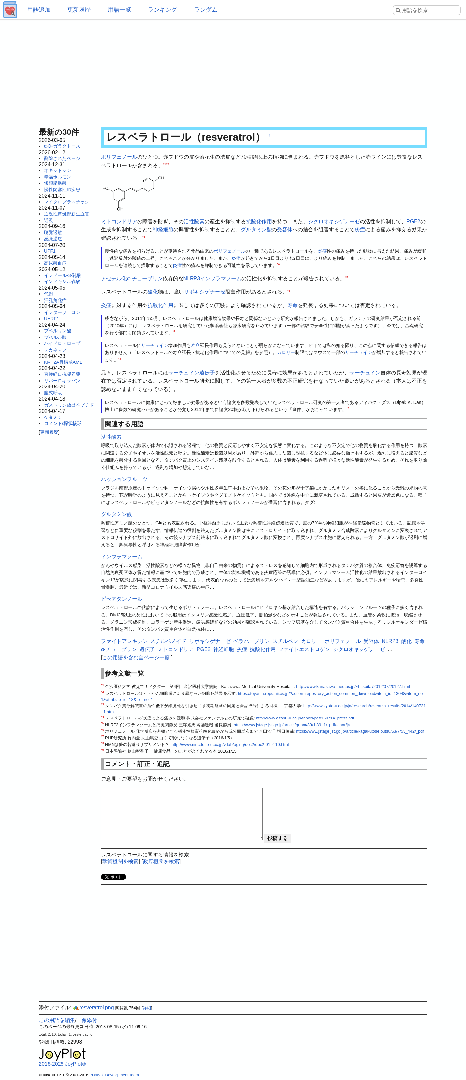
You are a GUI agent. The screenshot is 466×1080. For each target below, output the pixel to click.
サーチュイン (154, 345)
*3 (143, 236)
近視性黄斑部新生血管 (66, 213)
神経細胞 (163, 229)
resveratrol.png (93, 1007)
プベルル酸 (55, 337)
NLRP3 (191, 278)
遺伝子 (207, 372)
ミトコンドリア (119, 221)
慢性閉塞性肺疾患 (62, 189)
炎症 (360, 229)
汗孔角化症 (55, 300)
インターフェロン (62, 312)
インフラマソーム (220, 278)
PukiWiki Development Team (114, 1075)
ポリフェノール (119, 157)
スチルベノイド (168, 641)
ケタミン (53, 417)
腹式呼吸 (53, 392)
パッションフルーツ (124, 479)
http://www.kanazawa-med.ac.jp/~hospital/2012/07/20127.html (353, 686)
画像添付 (86, 1020)
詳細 (147, 1007)
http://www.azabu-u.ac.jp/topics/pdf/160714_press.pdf (305, 718)
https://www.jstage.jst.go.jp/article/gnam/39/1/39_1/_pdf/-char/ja (292, 724)
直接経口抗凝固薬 (62, 374)
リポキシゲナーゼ (204, 291)
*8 (119, 358)
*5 (346, 277)
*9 (348, 408)
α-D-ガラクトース (62, 146)
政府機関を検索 (161, 861)
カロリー (286, 352)
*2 (167, 164)
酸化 (153, 291)
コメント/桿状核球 (63, 423)
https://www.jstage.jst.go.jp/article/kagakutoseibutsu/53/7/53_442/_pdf (360, 731)
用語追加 (38, 9)
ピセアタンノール (121, 599)
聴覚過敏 (53, 232)
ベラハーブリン (251, 641)
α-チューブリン (145, 278)
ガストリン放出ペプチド (69, 405)
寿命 (292, 305)
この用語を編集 (57, 1020)
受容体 (285, 229)
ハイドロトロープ (62, 343)
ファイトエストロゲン (304, 649)
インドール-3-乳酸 (62, 275)
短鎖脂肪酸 (55, 183)
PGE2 (413, 221)
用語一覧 (119, 9)
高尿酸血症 (55, 263)
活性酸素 (194, 221)
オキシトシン (57, 170)
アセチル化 (114, 278)
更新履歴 (79, 9)
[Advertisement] (233, 71)
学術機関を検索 (120, 861)
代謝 (48, 293)
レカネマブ (55, 349)
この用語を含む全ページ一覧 (136, 657)
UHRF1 (51, 318)
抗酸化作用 (259, 221)
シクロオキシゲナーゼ (334, 221)
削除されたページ (62, 158)
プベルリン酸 (57, 330)
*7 (174, 331)
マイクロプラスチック (66, 201)
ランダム (205, 9)
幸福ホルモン (57, 176)
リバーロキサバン (62, 380)
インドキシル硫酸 (62, 281)
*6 (288, 290)
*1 (164, 164)
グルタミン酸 (256, 229)
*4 (278, 264)
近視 (48, 220)
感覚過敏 (53, 238)
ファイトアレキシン (124, 641)
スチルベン (285, 641)
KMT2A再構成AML (63, 362)
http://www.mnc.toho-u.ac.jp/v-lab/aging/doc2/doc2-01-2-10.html (230, 744)
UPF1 (50, 251)
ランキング (162, 9)
